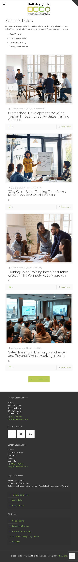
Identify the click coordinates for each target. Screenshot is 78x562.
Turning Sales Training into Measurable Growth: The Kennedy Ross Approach (38, 273)
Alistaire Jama (17, 109)
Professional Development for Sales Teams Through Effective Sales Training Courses (38, 116)
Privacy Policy (18, 505)
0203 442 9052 (16, 464)
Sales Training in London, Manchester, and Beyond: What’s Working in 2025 (37, 354)
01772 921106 (16, 417)
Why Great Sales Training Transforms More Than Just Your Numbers (37, 193)
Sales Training (18, 521)
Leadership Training (20, 526)
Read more (65, 127)
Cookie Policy (17, 500)
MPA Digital (63, 556)
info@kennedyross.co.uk (18, 419)
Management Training (21, 531)
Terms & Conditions (20, 495)
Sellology (16, 542)
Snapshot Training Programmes (25, 536)
